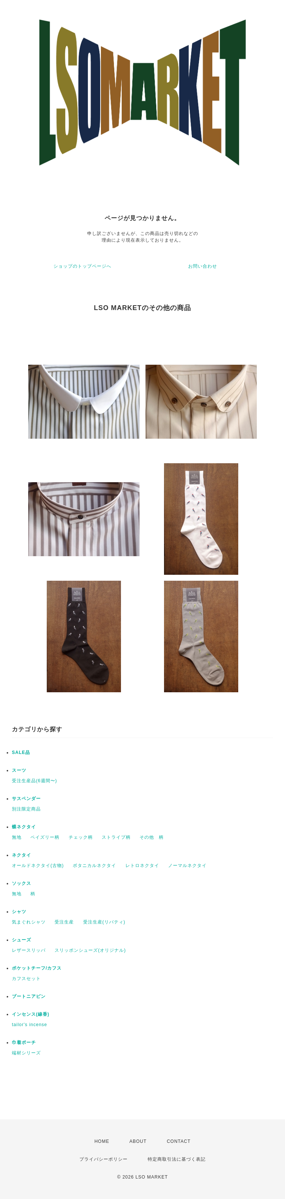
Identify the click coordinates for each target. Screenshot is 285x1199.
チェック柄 (81, 837)
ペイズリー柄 (44, 837)
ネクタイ (21, 855)
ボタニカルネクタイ (94, 865)
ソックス (21, 883)
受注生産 (64, 922)
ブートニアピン (29, 996)
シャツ (19, 911)
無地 (17, 837)
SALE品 (21, 752)
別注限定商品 (26, 809)
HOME (101, 1141)
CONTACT (178, 1141)
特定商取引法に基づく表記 (177, 1159)
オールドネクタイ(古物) (38, 865)
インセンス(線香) (30, 1014)
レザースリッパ (29, 950)
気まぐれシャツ (29, 922)
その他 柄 (152, 837)
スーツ (19, 770)
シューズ (21, 939)
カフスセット (26, 978)
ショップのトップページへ (82, 266)
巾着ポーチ (24, 1042)
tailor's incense (29, 1024)
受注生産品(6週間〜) (34, 780)
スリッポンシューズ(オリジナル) (90, 950)
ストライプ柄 (116, 837)
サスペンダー (26, 798)
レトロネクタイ (142, 865)
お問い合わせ (202, 266)
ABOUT (138, 1141)
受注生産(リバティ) (104, 922)
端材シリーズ (26, 1052)
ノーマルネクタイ (187, 865)
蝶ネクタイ (24, 826)
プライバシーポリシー (103, 1159)
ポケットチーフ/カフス (37, 968)
